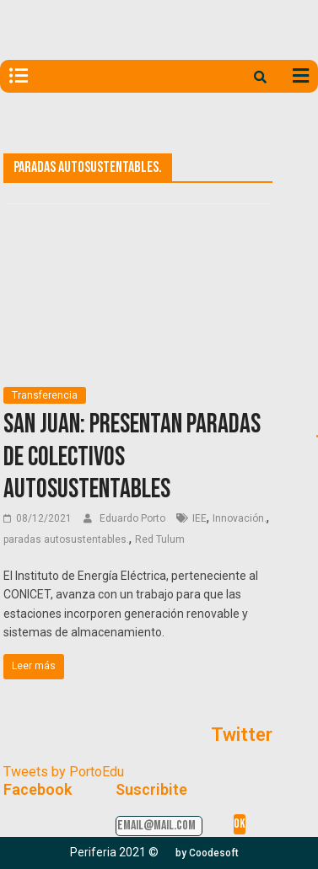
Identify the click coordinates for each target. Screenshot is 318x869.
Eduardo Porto (134, 518)
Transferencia (45, 395)
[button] (207, 852)
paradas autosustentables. (66, 539)
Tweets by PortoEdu (63, 772)
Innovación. (240, 518)
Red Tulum (160, 539)
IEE (199, 518)
